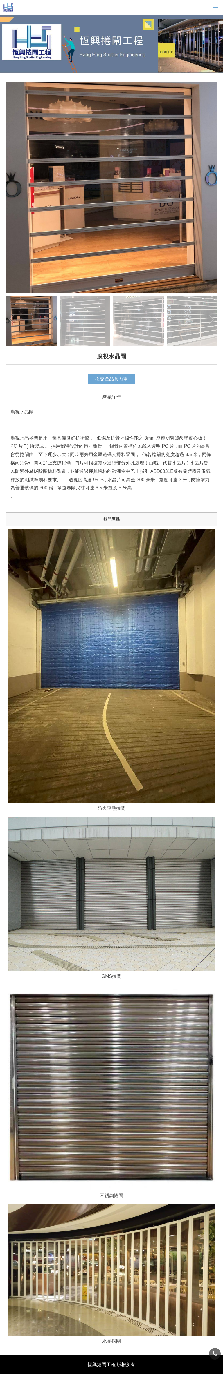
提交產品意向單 (111, 378)
